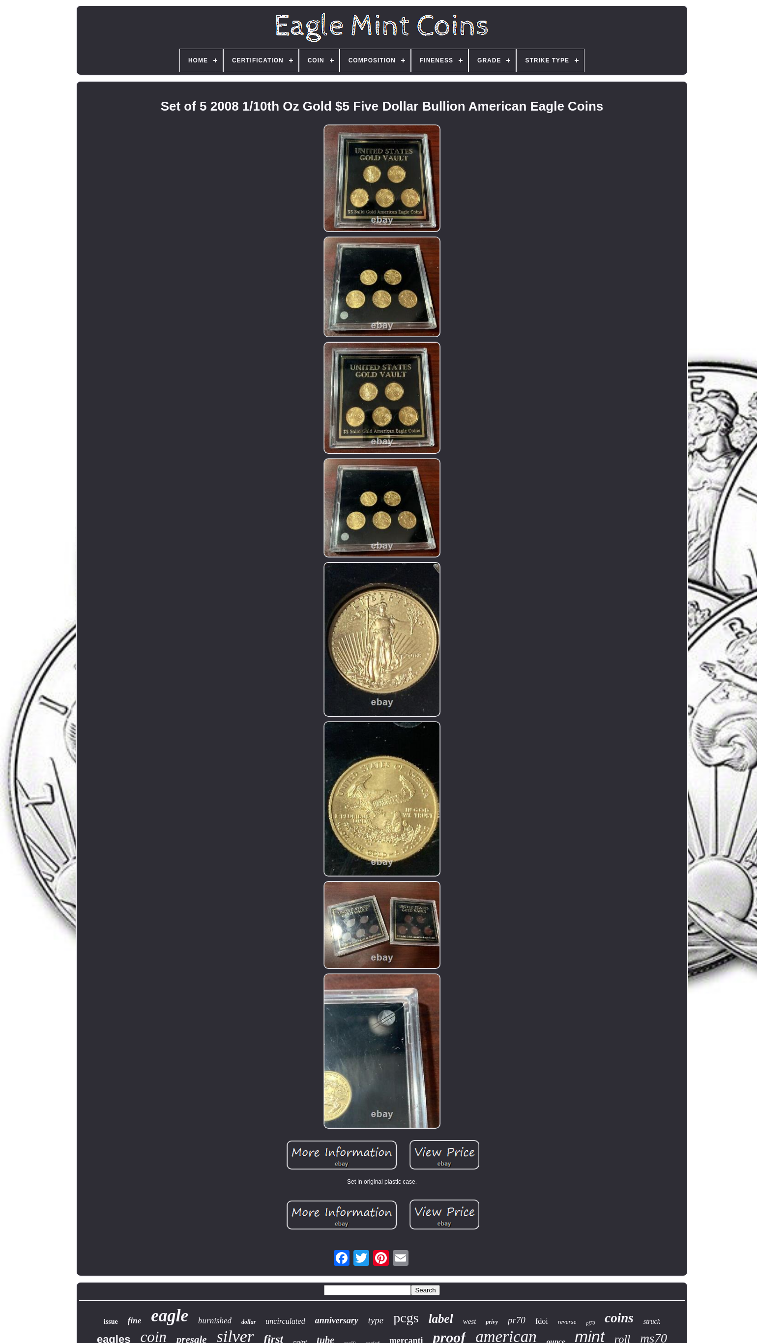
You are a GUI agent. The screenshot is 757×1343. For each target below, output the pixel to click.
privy (492, 1321)
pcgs (405, 1317)
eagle (169, 1315)
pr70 (516, 1320)
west (469, 1321)
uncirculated (285, 1321)
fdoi (541, 1321)
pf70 (590, 1323)
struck (651, 1321)
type (376, 1320)
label (441, 1318)
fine (134, 1320)
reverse (567, 1321)
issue (111, 1321)
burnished (215, 1320)
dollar (248, 1321)
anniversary (336, 1320)
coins (619, 1318)
